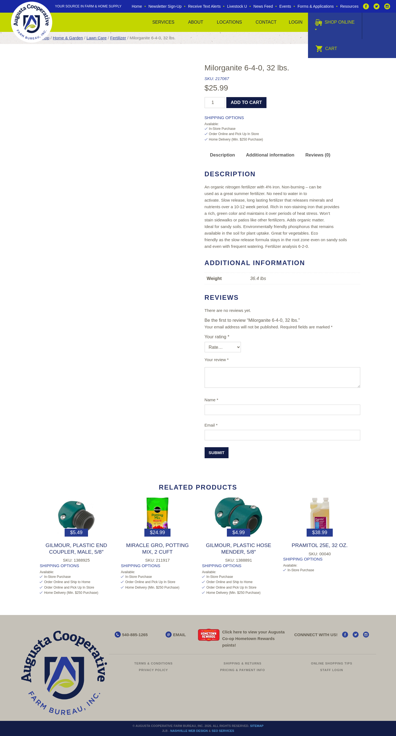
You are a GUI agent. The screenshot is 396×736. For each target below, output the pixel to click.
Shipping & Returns (243, 663)
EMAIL (179, 634)
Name (211, 399)
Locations (229, 22)
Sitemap (256, 725)
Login (295, 22)
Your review (217, 359)
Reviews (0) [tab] (317, 154)
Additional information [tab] (270, 154)
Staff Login (331, 670)
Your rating (217, 336)
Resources (349, 6)
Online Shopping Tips (331, 663)
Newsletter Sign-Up (165, 6)
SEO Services (223, 730)
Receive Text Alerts (204, 6)
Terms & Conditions (153, 663)
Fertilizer (118, 37)
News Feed (263, 6)
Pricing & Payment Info (242, 670)
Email (211, 425)
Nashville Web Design (189, 730)
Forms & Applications (316, 6)
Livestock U (237, 6)
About (195, 22)
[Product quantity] (215, 102)
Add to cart (246, 102)
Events (285, 6)
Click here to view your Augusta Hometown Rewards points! (253, 638)
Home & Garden (68, 37)
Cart (326, 48)
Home (137, 6)
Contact (265, 22)
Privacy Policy (153, 670)
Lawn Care (96, 37)
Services (163, 22)
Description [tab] (222, 154)
